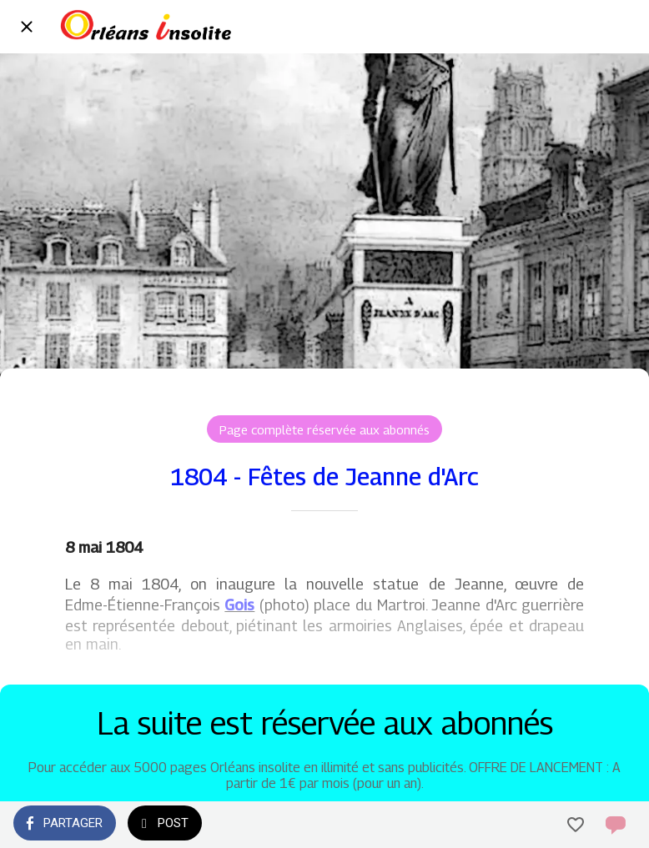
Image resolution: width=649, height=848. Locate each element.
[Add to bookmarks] (576, 825)
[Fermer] (27, 27)
